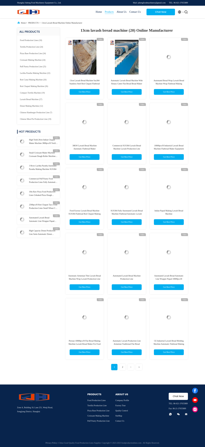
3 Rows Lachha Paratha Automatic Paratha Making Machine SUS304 (43, 167)
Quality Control (121, 411)
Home (99, 11)
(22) (35, 73)
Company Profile (122, 400)
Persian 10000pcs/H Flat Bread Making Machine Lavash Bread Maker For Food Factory (84, 344)
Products (109, 11)
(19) (32, 93)
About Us (122, 11)
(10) (31, 40)
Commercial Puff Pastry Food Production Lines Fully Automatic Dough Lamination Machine (42, 181)
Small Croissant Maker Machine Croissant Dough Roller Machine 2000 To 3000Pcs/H (42, 155)
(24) (31, 47)
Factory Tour (120, 405)
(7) (36, 112)
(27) (31, 99)
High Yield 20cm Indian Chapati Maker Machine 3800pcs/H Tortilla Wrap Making (43, 142)
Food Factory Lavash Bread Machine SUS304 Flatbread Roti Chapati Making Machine (85, 214)
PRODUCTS (33, 23)
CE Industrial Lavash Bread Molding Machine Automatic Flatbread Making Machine (169, 344)
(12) (31, 106)
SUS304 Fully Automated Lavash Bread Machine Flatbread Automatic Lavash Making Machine (127, 214)
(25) (33, 67)
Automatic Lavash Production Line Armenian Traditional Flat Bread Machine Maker (127, 344)
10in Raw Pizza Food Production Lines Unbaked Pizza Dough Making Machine (42, 194)
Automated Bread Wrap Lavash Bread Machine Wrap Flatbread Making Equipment (169, 83)
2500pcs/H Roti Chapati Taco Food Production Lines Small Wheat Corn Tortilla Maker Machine (43, 207)
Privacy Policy (51, 443)
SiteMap (118, 416)
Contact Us (135, 11)
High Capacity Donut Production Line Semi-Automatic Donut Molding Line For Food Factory (42, 233)
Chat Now (160, 12)
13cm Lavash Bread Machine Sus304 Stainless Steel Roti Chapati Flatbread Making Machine (84, 83)
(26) (33, 80)
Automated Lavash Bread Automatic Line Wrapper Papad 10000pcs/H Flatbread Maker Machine (41, 220)
